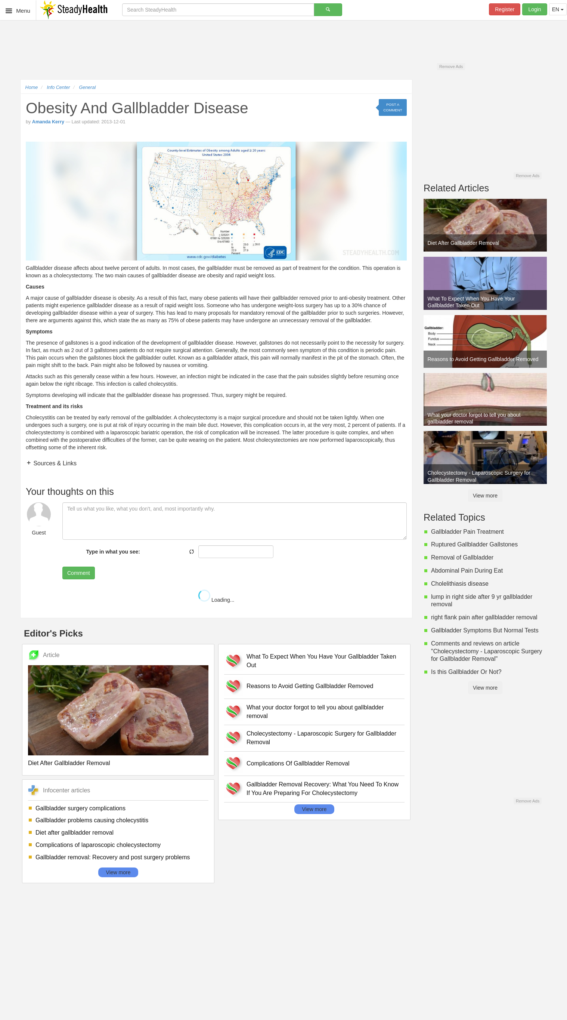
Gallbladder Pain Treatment (467, 532)
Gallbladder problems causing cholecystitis (91, 820)
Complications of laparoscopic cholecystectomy (98, 845)
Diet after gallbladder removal (74, 832)
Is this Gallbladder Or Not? (466, 672)
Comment (78, 573)
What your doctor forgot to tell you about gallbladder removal (315, 711)
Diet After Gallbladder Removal (69, 763)
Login (534, 9)
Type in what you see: (113, 552)
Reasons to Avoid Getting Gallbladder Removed (310, 686)
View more (118, 872)
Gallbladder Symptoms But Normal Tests (485, 630)
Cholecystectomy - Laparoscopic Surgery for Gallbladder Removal (321, 737)
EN (558, 9)
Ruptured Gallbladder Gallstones (474, 544)
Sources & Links (54, 463)
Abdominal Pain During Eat (467, 570)
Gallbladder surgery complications (80, 808)
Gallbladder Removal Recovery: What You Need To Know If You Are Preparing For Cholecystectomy (323, 788)
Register (504, 9)
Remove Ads (451, 66)
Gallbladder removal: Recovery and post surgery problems (112, 857)
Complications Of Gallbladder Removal (298, 763)
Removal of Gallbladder (462, 557)
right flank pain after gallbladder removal (484, 617)
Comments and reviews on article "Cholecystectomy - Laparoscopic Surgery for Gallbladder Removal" (486, 651)
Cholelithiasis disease (460, 583)
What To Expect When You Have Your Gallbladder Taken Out (321, 660)
